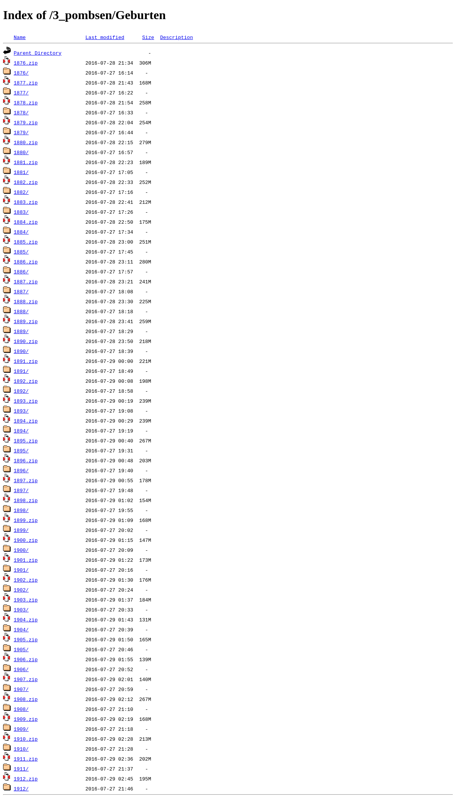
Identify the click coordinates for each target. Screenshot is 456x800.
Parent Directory (38, 52)
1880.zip (26, 142)
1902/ (21, 589)
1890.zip (26, 341)
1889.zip (26, 321)
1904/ (21, 629)
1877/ (21, 92)
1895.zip (26, 440)
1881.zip (26, 162)
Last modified (104, 37)
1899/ (21, 530)
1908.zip (26, 699)
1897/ (21, 490)
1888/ (21, 311)
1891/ (21, 370)
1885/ (21, 251)
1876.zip (26, 62)
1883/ (21, 211)
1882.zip (26, 182)
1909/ (21, 728)
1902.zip (26, 579)
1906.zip (26, 659)
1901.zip (26, 559)
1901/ (21, 569)
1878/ (21, 112)
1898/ (21, 510)
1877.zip (26, 82)
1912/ (21, 788)
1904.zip (26, 619)
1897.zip (26, 480)
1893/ (21, 410)
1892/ (21, 390)
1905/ (21, 649)
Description (176, 37)
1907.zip (26, 679)
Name (20, 37)
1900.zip (26, 540)
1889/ (21, 331)
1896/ (21, 470)
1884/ (21, 231)
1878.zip (26, 102)
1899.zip (26, 520)
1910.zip (26, 738)
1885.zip (26, 241)
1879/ (21, 132)
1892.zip (26, 380)
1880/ (21, 152)
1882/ (21, 192)
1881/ (21, 172)
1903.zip (26, 599)
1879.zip (26, 122)
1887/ (21, 291)
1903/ (21, 609)
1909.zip (26, 718)
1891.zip (26, 361)
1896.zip (26, 460)
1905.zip (26, 639)
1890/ (21, 351)
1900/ (21, 549)
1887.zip (26, 281)
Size (148, 37)
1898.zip (26, 500)
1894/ (21, 430)
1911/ (21, 768)
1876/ (21, 72)
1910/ (21, 748)
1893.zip (26, 400)
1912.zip (26, 778)
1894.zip (26, 420)
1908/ (21, 709)
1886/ (21, 271)
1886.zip (26, 261)
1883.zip (26, 201)
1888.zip (26, 301)
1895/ (21, 450)
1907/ (21, 689)
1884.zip (26, 221)
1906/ (21, 669)
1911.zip (26, 758)
